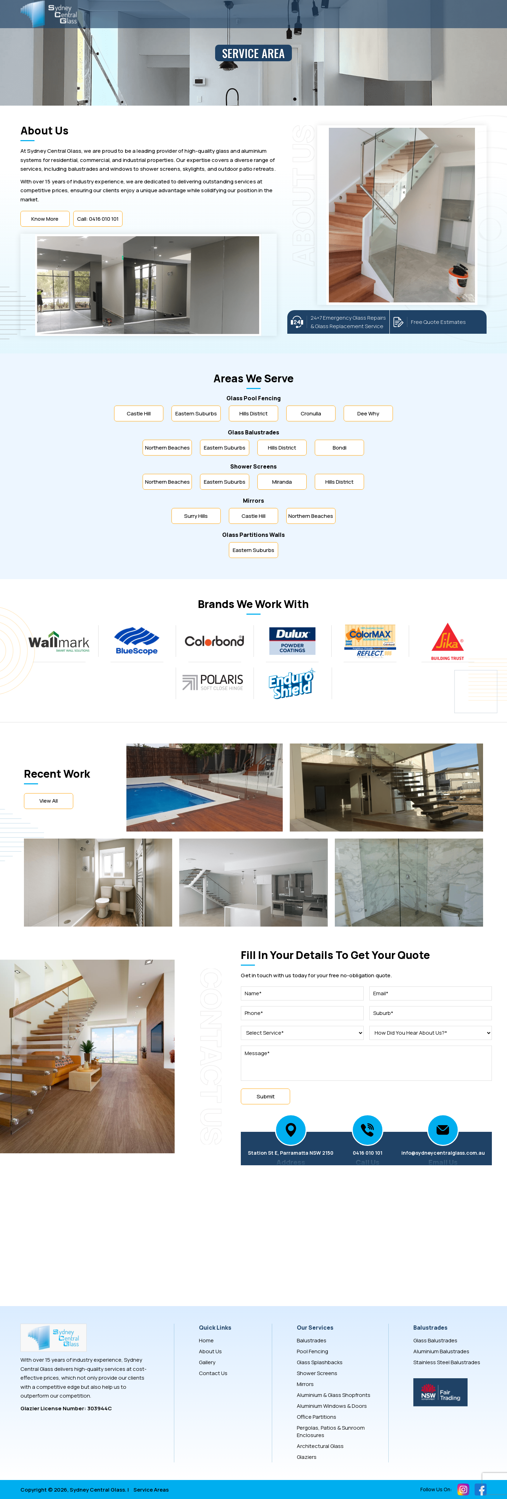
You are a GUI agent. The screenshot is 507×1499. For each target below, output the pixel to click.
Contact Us (213, 1373)
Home (206, 1340)
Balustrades (311, 1340)
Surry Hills (196, 516)
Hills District (253, 413)
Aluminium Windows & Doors (332, 1406)
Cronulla (311, 413)
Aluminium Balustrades (441, 1351)
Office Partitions (316, 1416)
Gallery (207, 1362)
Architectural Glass (320, 1446)
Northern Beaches (167, 447)
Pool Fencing (312, 1351)
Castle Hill (139, 413)
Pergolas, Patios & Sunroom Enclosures (331, 1431)
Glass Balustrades (435, 1340)
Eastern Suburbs (196, 413)
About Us (210, 1351)
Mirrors (305, 1384)
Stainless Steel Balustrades (446, 1362)
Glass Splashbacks (320, 1362)
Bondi (339, 447)
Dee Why (368, 413)
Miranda (282, 481)
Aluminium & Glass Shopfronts (333, 1395)
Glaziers (307, 1457)
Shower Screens (317, 1373)
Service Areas (151, 1489)
